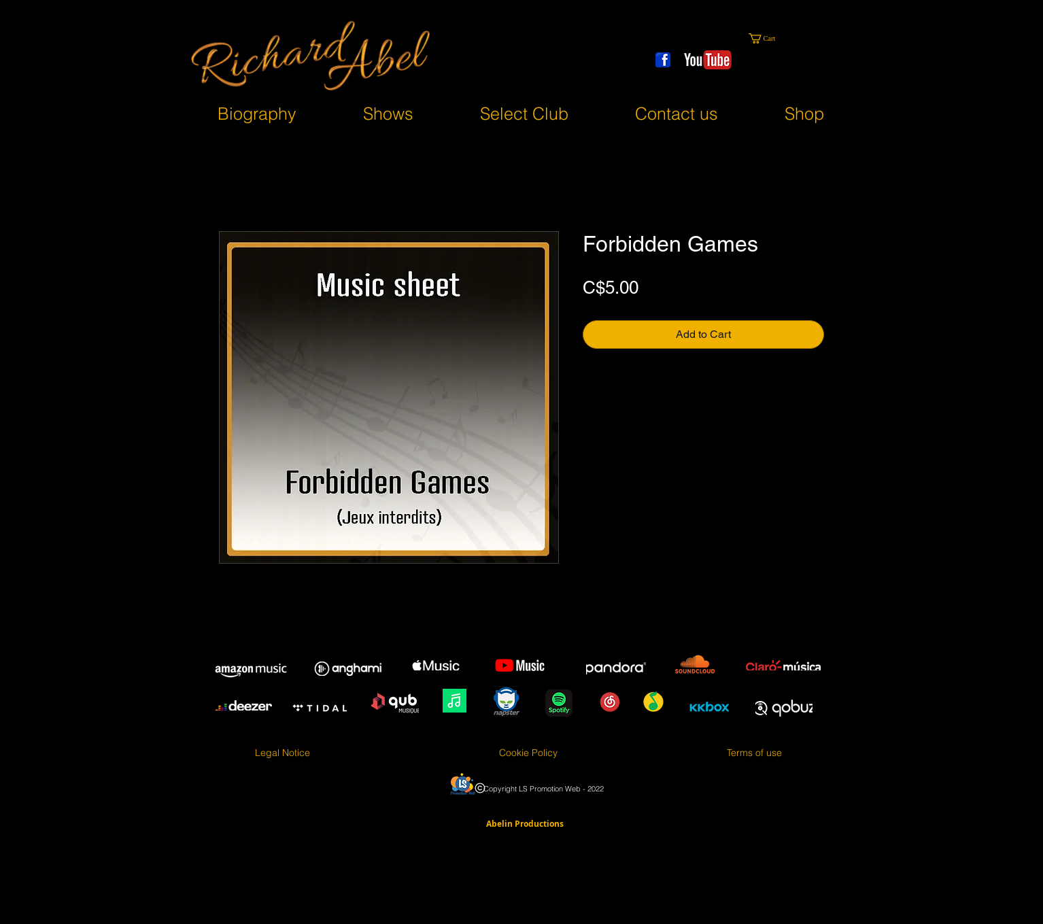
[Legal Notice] (282, 753)
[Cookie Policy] (528, 753)
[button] (771, 38)
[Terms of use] (754, 753)
